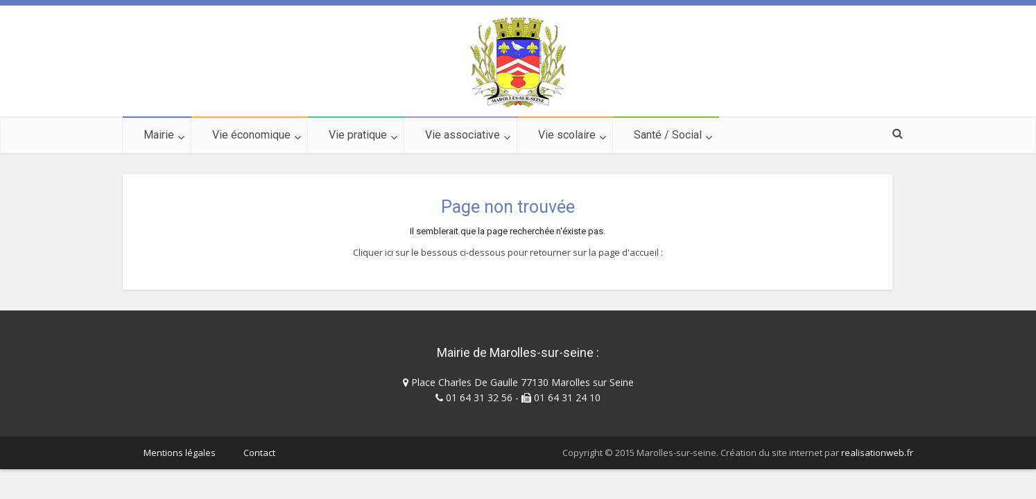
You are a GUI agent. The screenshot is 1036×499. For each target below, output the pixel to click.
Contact (259, 452)
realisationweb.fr (877, 452)
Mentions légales (180, 452)
